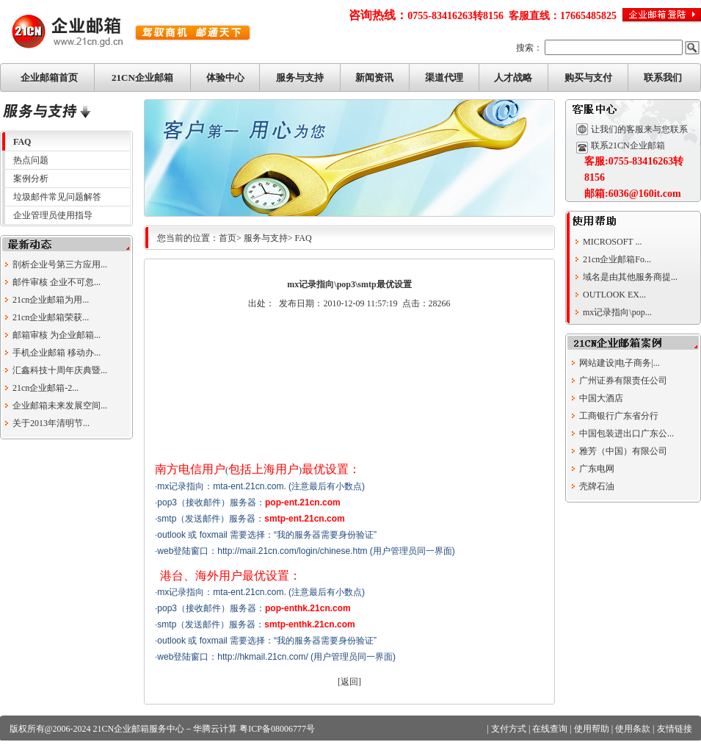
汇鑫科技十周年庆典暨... (59, 370)
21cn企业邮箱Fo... (617, 259)
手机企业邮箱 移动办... (56, 352)
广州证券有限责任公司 (623, 380)
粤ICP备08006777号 (277, 729)
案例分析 (30, 178)
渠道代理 (444, 77)
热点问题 (30, 160)
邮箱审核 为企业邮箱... (56, 335)
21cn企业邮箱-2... (45, 388)
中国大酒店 (601, 398)
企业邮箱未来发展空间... (59, 405)
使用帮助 (591, 729)
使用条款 (632, 729)
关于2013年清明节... (51, 423)
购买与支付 (588, 77)
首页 (227, 238)
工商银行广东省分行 (618, 416)
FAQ (22, 142)
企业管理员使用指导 (52, 215)
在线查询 (549, 729)
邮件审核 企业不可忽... (56, 282)
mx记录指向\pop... (617, 312)
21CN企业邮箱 (142, 77)
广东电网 (596, 469)
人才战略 (513, 77)
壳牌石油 (596, 486)
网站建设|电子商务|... (619, 363)
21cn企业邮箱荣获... (50, 317)
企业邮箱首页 (49, 77)
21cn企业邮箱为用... (50, 300)
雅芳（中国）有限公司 (623, 451)
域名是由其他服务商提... (630, 277)
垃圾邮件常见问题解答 (57, 197)
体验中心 (225, 77)
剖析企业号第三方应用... (59, 264)
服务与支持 (300, 77)
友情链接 (674, 729)
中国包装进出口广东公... (626, 433)
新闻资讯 (374, 77)
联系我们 (663, 77)
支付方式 (508, 729)
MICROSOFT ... (612, 242)
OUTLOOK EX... (614, 294)
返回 (349, 682)
